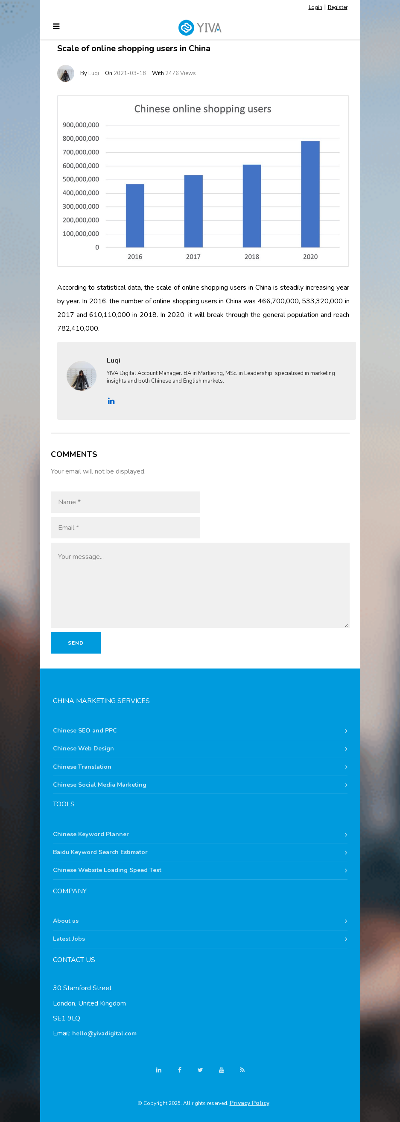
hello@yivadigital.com (104, 1033)
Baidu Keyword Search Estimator (100, 852)
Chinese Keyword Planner (91, 834)
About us (66, 921)
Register (337, 7)
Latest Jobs (69, 939)
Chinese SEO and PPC (85, 731)
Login (315, 7)
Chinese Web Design (83, 748)
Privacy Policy (249, 1103)
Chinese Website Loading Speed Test (107, 870)
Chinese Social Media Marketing (99, 785)
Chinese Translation (82, 767)
